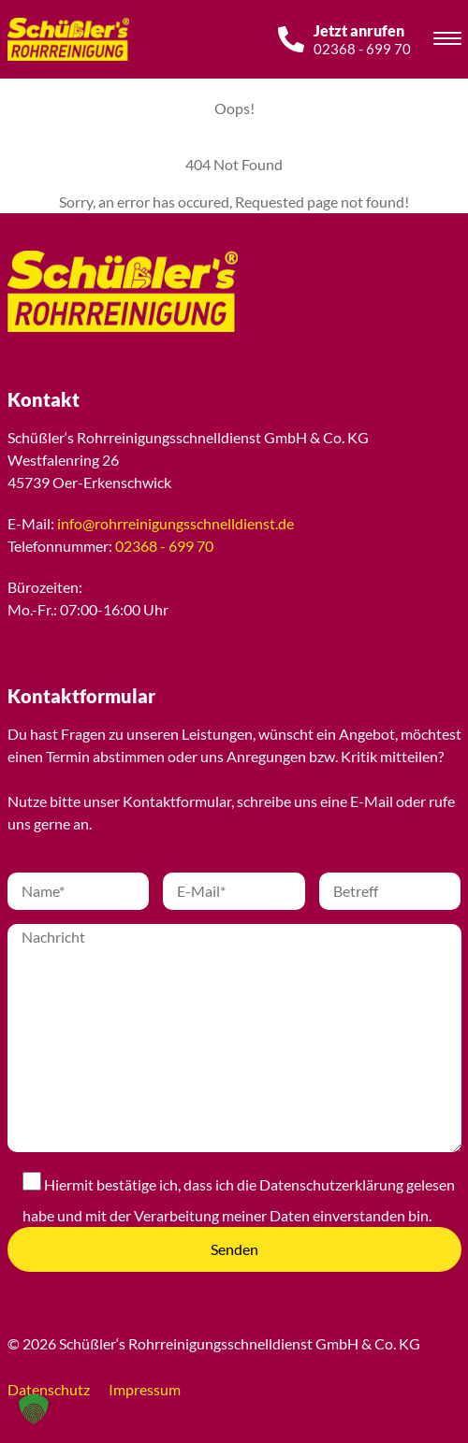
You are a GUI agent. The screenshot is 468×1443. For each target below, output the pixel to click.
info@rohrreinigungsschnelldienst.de (175, 523)
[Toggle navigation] (447, 41)
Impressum (145, 1389)
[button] (33, 1409)
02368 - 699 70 (164, 546)
